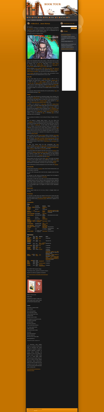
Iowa (56, 80)
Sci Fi (30, 126)
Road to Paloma (30, 73)
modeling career (36, 97)
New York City (47, 141)
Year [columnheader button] (34, 236)
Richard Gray (44, 225)
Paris (56, 90)
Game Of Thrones (50, 111)
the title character (37, 68)
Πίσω (28, 276)
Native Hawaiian (43, 81)
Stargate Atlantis (40, 65)
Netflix (43, 265)
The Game (51, 106)
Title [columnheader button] (28, 236)
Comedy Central (42, 263)
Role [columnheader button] (37, 236)
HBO (29, 66)
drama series (36, 102)
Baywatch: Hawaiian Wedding (29, 240)
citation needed (34, 133)
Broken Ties (37, 124)
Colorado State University (51, 86)
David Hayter (44, 218)
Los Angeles (54, 141)
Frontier (28, 265)
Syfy (40, 247)
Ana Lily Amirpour (45, 224)
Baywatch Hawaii (43, 100)
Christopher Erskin (44, 208)
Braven (54, 162)
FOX (40, 240)
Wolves (48, 156)
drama (55, 135)
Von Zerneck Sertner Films (42, 243)
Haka (44, 112)
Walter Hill (44, 213)
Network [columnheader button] (40, 236)
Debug (46, 158)
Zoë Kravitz (45, 176)
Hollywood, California (47, 197)
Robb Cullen (44, 227)
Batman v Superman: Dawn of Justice (40, 152)
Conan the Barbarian (31, 211)
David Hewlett (43, 217)
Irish (32, 83)
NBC (40, 238)
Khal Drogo (55, 65)
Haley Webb (44, 145)
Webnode (35, 410)
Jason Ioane (37, 238)
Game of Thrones (43, 66)
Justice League (30, 231)
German (29, 83)
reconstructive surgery (42, 198)
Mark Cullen (44, 226)
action (33, 102)
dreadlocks (31, 121)
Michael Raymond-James (50, 138)
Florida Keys (56, 84)
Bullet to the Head (30, 213)
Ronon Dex (40, 63)
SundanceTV (32, 148)
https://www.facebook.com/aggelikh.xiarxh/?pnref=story (37, 274)
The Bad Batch (30, 223)
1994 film (56, 164)
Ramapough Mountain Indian (52, 147)
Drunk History (28, 263)
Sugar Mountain (30, 225)
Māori (53, 112)
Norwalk (53, 80)
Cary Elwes (37, 145)
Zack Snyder (44, 220)
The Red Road (43, 148)
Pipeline (28, 209)
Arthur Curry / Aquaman (39, 221)
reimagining (54, 108)
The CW (40, 249)
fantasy (32, 66)
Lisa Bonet (42, 138)
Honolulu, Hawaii (46, 78)
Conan (38, 211)
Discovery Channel (41, 265)
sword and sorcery (48, 68)
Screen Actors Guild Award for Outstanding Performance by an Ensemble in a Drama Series (52, 258)
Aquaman (36, 71)
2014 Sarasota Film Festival (42, 139)
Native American (39, 83)
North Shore (43, 104)
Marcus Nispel (43, 211)
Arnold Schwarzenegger (53, 109)
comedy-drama (39, 106)
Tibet (39, 92)
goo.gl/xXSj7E (30, 28)
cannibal (54, 161)
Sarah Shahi (37, 138)
